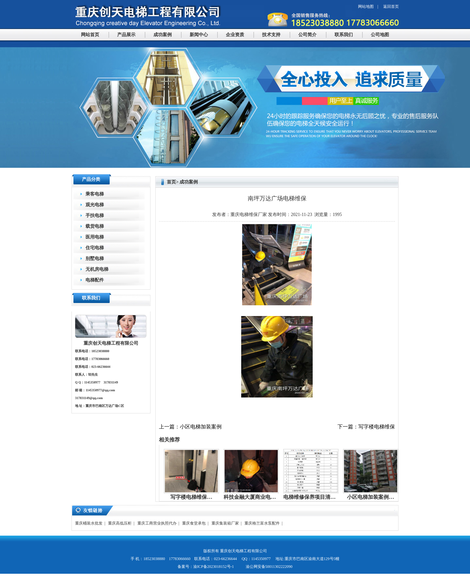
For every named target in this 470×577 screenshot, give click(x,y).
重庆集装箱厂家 (225, 523)
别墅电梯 (95, 258)
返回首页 (391, 6)
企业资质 (235, 34)
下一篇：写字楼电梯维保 (366, 426)
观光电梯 (95, 204)
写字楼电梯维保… (191, 497)
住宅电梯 (95, 247)
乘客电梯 (95, 194)
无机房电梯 (97, 269)
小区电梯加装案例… (370, 497)
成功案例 (162, 34)
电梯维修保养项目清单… (312, 497)
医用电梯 (95, 237)
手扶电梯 (95, 215)
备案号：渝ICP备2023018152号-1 (206, 566)
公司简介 (307, 34)
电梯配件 (95, 280)
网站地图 (366, 6)
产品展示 (126, 34)
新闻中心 (199, 34)
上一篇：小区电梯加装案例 (190, 426)
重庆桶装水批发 (88, 523)
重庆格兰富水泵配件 (262, 523)
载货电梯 (95, 226)
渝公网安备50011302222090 (269, 566)
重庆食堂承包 (194, 523)
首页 (171, 182)
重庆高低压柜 (120, 523)
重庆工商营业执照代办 (157, 523)
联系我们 (344, 34)
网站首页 (90, 34)
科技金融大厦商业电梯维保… (257, 497)
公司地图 (380, 34)
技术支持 (271, 34)
